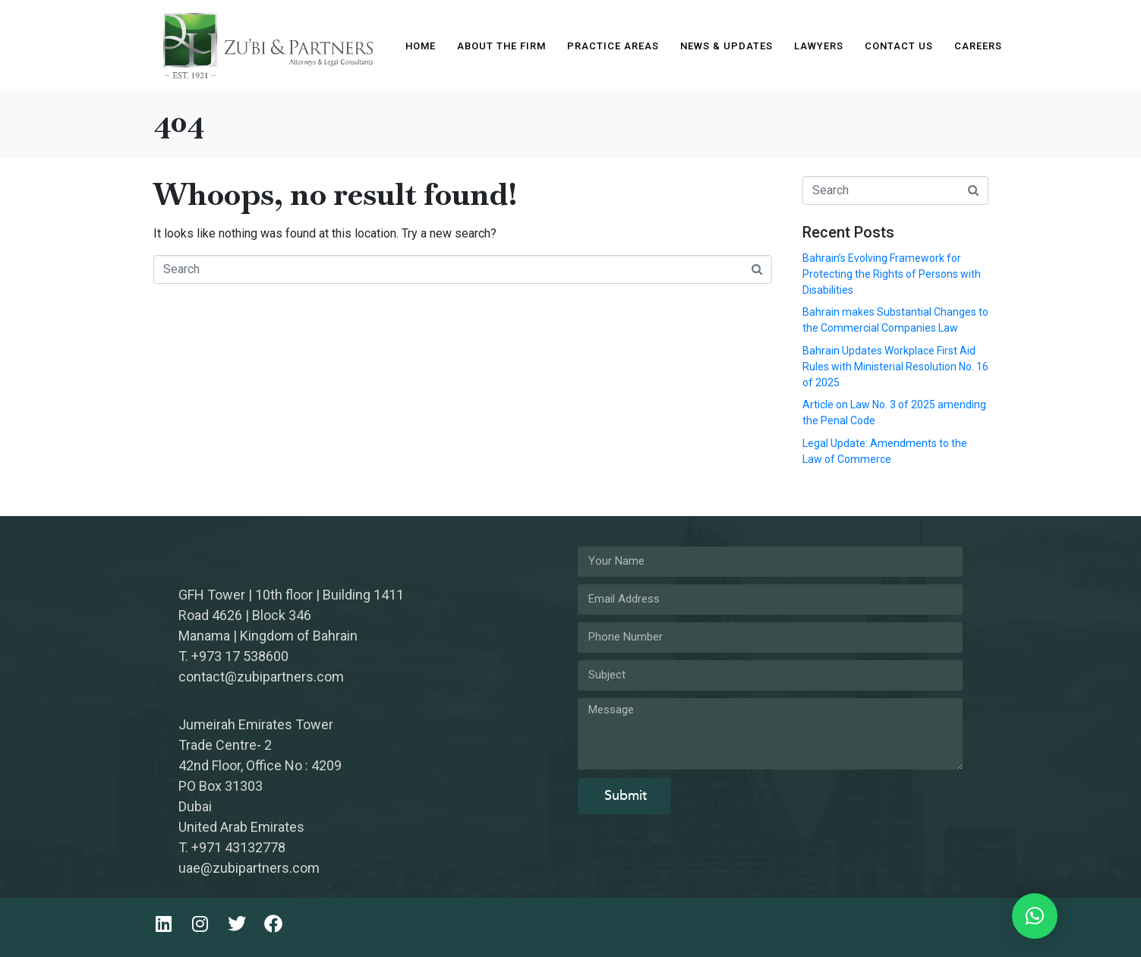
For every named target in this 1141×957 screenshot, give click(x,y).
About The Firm (501, 46)
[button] (1034, 916)
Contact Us (899, 46)
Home (420, 46)
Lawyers (818, 46)
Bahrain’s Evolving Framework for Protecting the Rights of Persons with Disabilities (891, 274)
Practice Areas (613, 46)
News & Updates (726, 46)
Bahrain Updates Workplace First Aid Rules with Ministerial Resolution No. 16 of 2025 (895, 367)
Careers (978, 46)
